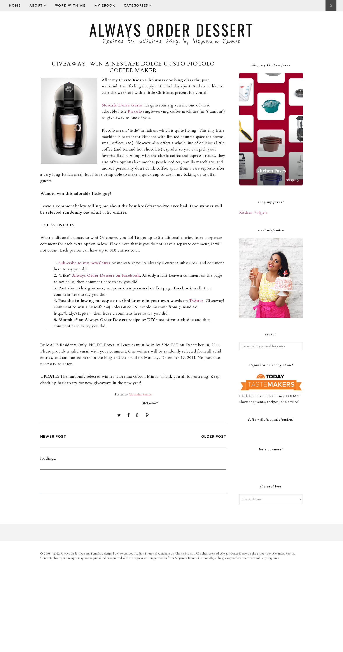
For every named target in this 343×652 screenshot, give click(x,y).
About (38, 5)
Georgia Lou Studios (130, 642)
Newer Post (53, 436)
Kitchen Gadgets (253, 212)
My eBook (104, 5)
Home (15, 5)
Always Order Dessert (171, 29)
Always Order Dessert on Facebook (106, 275)
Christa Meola (184, 642)
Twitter (196, 300)
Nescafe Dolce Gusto (122, 105)
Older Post (213, 436)
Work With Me (70, 5)
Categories (138, 5)
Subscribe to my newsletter (84, 263)
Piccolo (135, 111)
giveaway (150, 403)
